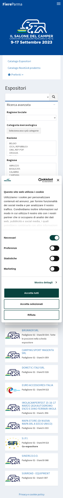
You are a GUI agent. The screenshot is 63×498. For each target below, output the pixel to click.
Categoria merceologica (22, 125)
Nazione (12, 137)
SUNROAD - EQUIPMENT (36, 473)
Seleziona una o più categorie (24, 130)
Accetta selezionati (31, 304)
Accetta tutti (31, 293)
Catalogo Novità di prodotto (24, 67)
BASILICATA (31, 168)
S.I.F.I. (25, 438)
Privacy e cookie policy (31, 494)
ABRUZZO (31, 165)
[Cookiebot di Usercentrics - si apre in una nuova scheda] (39, 180)
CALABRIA (31, 172)
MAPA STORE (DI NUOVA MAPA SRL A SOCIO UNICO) (37, 422)
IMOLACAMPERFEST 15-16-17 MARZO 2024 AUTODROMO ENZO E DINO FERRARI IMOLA (39, 405)
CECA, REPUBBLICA (31, 146)
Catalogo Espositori (19, 61)
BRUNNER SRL (30, 330)
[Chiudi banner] (58, 180)
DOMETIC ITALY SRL (33, 367)
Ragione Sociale (17, 112)
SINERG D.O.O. (30, 455)
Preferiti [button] (15, 74)
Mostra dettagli (43, 282)
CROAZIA (31, 153)
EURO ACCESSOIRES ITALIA (37, 385)
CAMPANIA (31, 175)
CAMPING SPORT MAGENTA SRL (38, 351)
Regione (12, 160)
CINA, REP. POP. (31, 149)
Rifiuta (31, 314)
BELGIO (31, 143)
